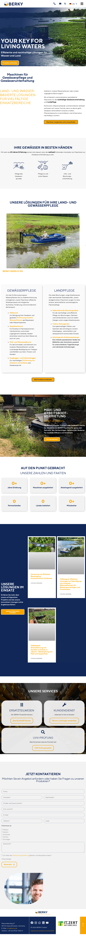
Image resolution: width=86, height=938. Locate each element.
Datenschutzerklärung (20, 855)
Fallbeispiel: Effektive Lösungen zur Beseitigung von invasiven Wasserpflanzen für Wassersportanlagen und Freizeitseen (70, 584)
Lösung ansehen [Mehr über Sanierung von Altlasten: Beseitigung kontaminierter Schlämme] (36, 583)
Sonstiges (6, 839)
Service (5, 837)
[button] (65, 4)
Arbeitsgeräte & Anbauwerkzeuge (66, 337)
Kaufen (5, 832)
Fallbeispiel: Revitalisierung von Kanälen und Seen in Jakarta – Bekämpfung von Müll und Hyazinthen (42, 650)
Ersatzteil (6, 834)
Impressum (35, 931)
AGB (52, 931)
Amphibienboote (16, 326)
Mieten (5, 830)
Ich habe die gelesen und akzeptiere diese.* (27, 855)
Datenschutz (44, 931)
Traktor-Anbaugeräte (61, 324)
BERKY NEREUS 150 (13, 271)
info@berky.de (12, 928)
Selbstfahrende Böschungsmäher (65, 310)
